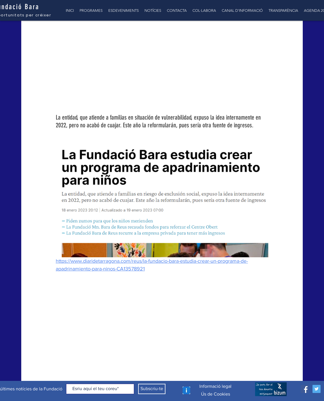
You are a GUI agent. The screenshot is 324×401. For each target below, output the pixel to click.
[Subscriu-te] (151, 389)
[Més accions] (264, 70)
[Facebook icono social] (305, 389)
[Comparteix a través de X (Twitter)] (72, 296)
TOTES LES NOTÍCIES (48, 32)
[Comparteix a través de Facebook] (58, 296)
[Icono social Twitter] (317, 389)
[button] (289, 32)
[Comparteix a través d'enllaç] (86, 296)
